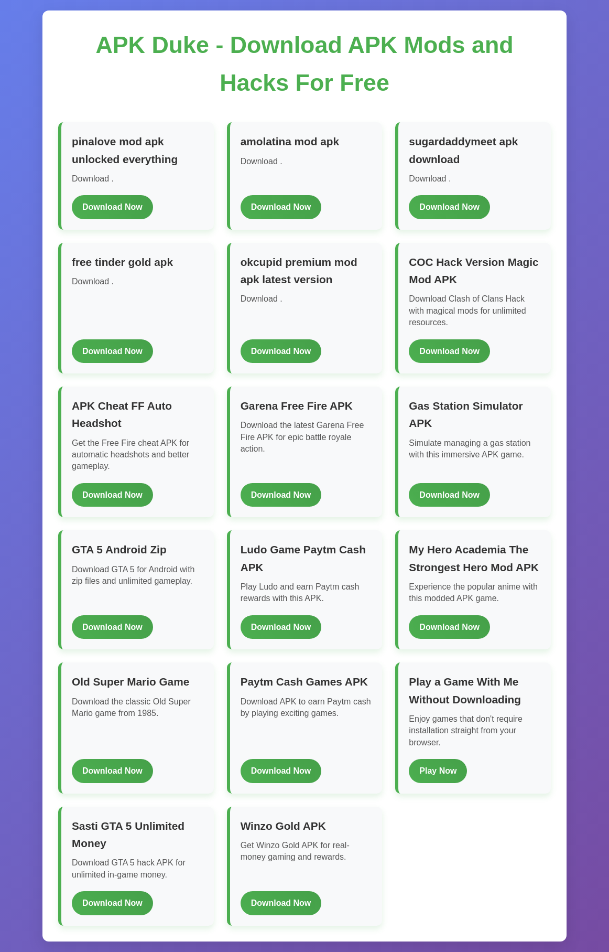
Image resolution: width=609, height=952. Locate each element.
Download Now (112, 206)
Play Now (437, 770)
